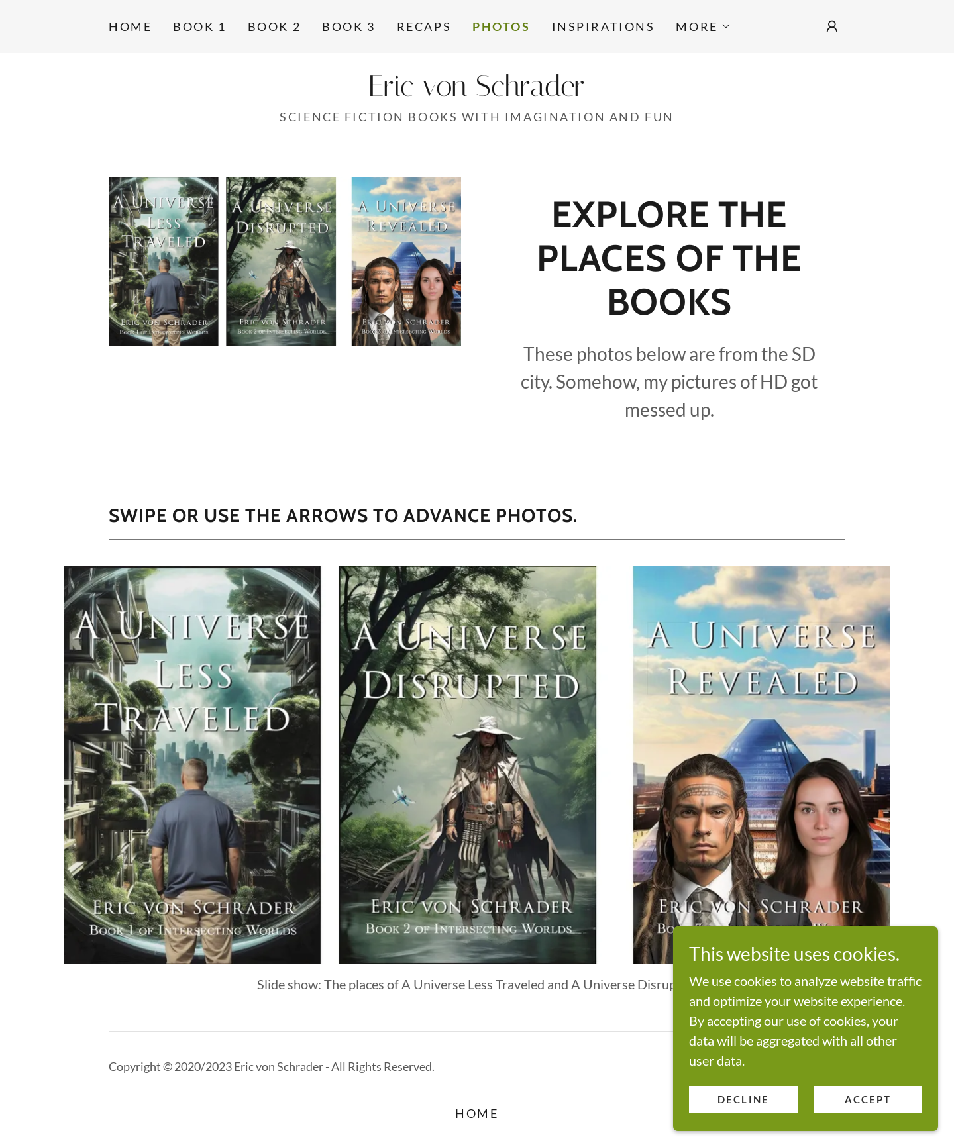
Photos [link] (501, 26)
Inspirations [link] (603, 26)
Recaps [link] (424, 26)
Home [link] (130, 26)
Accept (868, 1099)
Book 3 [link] (348, 26)
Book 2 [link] (274, 26)
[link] (477, 91)
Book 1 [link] (199, 26)
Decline (743, 1099)
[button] (703, 26)
